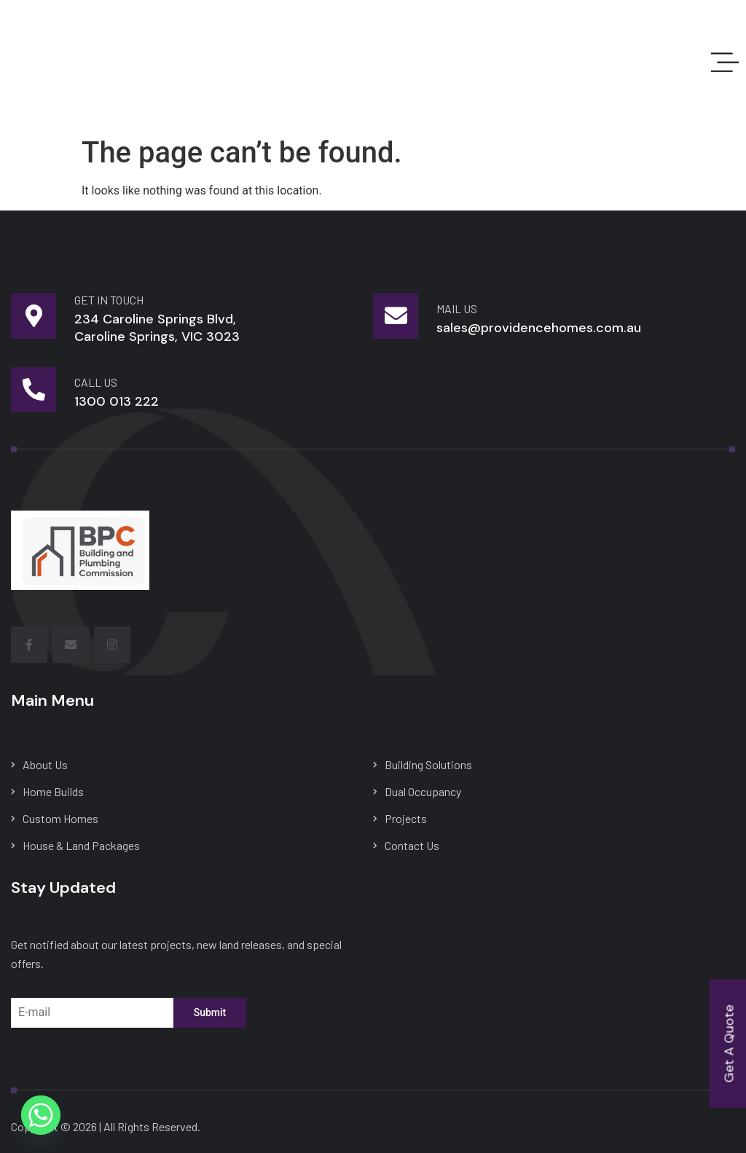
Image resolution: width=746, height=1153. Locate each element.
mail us (456, 308)
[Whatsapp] (40, 1115)
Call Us (95, 382)
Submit (210, 1012)
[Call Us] (33, 389)
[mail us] (395, 316)
